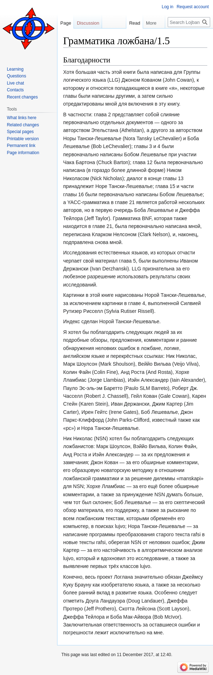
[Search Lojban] (189, 22)
